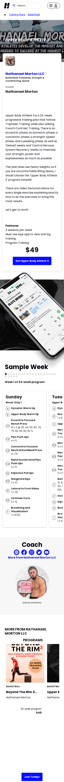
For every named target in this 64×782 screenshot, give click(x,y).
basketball (34, 14)
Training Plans (17, 14)
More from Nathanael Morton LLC (32, 558)
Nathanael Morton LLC (25, 73)
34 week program (31, 709)
